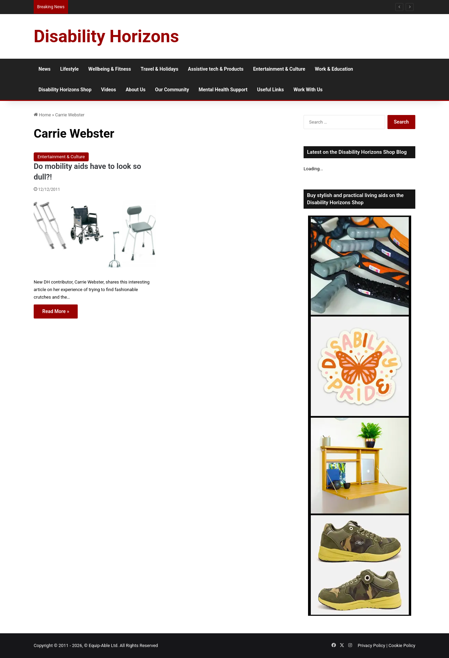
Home (42, 114)
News (45, 69)
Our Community (172, 89)
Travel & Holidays (159, 69)
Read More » (55, 311)
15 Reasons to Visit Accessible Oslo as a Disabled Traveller (124, 6)
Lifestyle (69, 69)
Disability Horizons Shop (65, 89)
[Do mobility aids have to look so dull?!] (95, 236)
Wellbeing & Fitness (109, 69)
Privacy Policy (371, 645)
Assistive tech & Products (216, 69)
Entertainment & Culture (279, 69)
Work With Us (308, 89)
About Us (135, 89)
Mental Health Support (223, 89)
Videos (108, 89)
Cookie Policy (401, 645)
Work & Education (334, 69)
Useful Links (270, 89)
